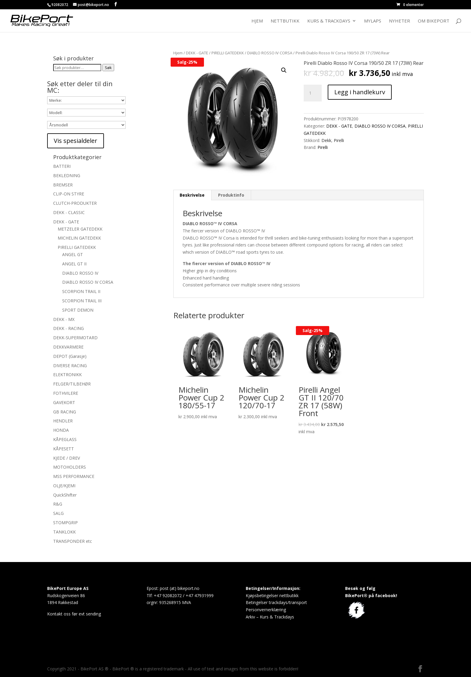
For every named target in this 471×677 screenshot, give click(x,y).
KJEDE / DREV (66, 458)
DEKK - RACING (68, 328)
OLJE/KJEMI (64, 485)
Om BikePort (433, 21)
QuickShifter (65, 495)
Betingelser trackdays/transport (276, 602)
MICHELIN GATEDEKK (79, 238)
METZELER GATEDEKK (80, 229)
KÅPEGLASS (65, 439)
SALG (58, 513)
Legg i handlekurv (359, 92)
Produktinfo (231, 195)
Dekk (326, 140)
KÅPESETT (63, 449)
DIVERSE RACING (70, 365)
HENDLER (63, 421)
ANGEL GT (72, 254)
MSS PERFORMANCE (73, 476)
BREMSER (63, 185)
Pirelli (339, 140)
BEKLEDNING (66, 175)
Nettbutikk (285, 21)
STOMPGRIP (65, 522)
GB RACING (64, 412)
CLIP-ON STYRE (68, 194)
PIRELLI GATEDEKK (227, 53)
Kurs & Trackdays (328, 21)
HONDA (61, 430)
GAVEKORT (64, 402)
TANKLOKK (64, 532)
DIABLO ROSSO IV (80, 273)
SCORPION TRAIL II (81, 291)
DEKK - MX (63, 319)
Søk (108, 67)
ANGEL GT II (74, 264)
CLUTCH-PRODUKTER (75, 203)
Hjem (257, 21)
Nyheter (399, 21)
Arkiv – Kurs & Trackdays (270, 617)
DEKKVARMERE (68, 347)
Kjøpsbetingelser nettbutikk (272, 595)
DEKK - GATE (197, 53)
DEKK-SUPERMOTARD (75, 337)
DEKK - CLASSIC (69, 212)
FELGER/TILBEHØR (72, 384)
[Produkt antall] (313, 93)
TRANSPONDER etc (72, 541)
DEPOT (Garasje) (70, 356)
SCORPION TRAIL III (82, 301)
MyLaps (372, 21)
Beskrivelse (192, 195)
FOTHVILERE (65, 393)
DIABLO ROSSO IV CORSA (269, 53)
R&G (57, 504)
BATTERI (62, 166)
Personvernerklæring (266, 609)
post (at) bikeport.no (179, 588)
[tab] (192, 195)
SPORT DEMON (77, 310)
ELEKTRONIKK (67, 374)
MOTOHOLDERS (69, 467)
